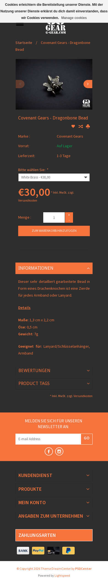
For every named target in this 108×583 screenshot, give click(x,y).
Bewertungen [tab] (34, 370)
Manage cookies (74, 18)
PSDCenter (83, 569)
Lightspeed (62, 575)
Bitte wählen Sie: (33, 169)
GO (87, 437)
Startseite (23, 42)
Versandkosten (27, 200)
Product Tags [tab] (34, 383)
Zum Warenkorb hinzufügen (54, 230)
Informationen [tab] (35, 268)
